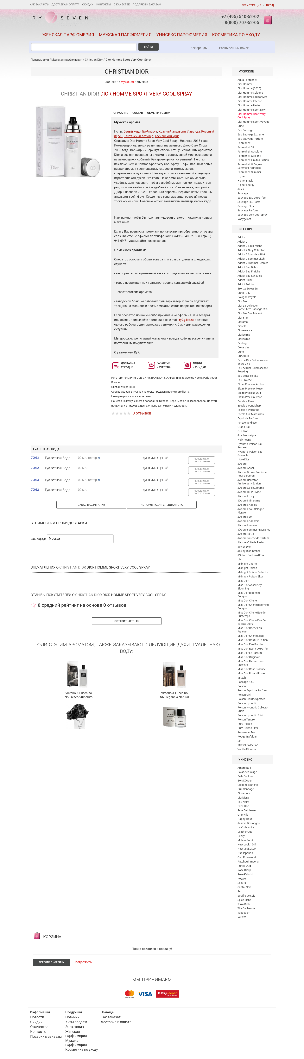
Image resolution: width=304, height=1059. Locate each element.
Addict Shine (245, 280)
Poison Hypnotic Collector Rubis (253, 709)
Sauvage (243, 193)
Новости (37, 1017)
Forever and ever (247, 422)
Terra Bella (244, 904)
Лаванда (193, 131)
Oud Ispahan (245, 853)
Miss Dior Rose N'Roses (251, 673)
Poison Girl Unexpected (251, 699)
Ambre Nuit (244, 767)
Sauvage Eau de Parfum (252, 197)
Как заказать (39, 4)
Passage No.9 (246, 681)
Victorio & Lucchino (78, 693)
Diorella (242, 326)
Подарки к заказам (147, 4)
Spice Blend (244, 899)
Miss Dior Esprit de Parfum (253, 648)
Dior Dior (243, 301)
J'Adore (242, 463)
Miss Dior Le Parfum (250, 652)
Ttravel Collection (248, 745)
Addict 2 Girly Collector (251, 250)
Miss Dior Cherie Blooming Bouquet (253, 606)
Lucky (241, 836)
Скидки (87, 4)
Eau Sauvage (245, 130)
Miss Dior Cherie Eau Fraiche (250, 629)
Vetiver (242, 917)
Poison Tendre (246, 719)
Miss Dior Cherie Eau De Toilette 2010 (252, 622)
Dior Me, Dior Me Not (250, 313)
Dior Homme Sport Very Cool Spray (128, 59)
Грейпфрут (149, 131)
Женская (111, 82)
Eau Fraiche (245, 380)
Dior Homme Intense (250, 101)
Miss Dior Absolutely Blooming (250, 586)
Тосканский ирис (167, 136)
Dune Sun (243, 356)
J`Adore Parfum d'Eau (251, 555)
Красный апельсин (172, 131)
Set (239, 740)
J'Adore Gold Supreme (251, 487)
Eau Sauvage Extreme (251, 134)
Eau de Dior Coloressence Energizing (253, 362)
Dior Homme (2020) (249, 88)
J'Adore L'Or (245, 516)
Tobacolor (244, 912)
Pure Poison (245, 723)
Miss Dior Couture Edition (253, 640)
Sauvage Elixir (246, 206)
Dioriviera (243, 797)
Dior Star (243, 317)
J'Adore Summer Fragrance (254, 529)
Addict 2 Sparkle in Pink (251, 254)
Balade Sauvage (247, 772)
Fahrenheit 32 (246, 147)
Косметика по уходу (236, 34)
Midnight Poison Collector (253, 572)
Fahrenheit (244, 143)
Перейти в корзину (51, 962)
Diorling (242, 343)
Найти (148, 46)
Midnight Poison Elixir (250, 576)
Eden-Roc (243, 806)
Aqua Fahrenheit (247, 79)
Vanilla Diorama (247, 749)
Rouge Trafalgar (247, 736)
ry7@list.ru (186, 320)
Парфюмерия (40, 59)
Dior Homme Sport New (252, 109)
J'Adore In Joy (246, 496)
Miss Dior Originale (249, 657)
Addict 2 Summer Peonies (253, 263)
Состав (137, 112)
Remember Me (246, 732)
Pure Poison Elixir (248, 728)
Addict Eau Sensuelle (250, 275)
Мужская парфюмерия (125, 34)
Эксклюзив (74, 1027)
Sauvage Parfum (248, 210)
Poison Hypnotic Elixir (250, 715)
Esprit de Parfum (248, 418)
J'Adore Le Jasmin (248, 521)
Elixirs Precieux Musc (250, 388)
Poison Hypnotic (247, 703)
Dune (241, 126)
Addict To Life (246, 284)
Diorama (243, 321)
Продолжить (82, 962)
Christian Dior (94, 59)
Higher (241, 176)
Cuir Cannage (246, 789)
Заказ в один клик (91, 504)
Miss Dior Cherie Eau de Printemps (251, 614)
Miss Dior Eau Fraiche (250, 644)
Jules (241, 189)
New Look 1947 (247, 844)
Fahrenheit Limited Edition (253, 160)
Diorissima (244, 334)
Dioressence (245, 330)
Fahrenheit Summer (249, 172)
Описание (120, 112)
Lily (240, 559)
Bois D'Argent (245, 780)
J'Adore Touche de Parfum (253, 538)
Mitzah (242, 677)
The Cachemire (246, 908)
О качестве (122, 4)
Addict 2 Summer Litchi (251, 258)
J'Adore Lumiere (247, 525)
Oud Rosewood (247, 857)
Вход (270, 5)
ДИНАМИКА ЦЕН (156, 458)
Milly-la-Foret (245, 840)
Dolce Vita (244, 347)
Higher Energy (246, 184)
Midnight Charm (247, 563)
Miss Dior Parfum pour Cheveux (251, 663)
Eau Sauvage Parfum (250, 138)
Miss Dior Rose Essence (252, 669)
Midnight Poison (247, 568)
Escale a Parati (246, 401)
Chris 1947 (244, 292)
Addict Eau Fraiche (249, 271)
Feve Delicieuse (247, 810)
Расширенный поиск (234, 48)
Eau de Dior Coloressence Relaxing (253, 369)
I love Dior (243, 459)
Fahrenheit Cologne (249, 155)
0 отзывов (142, 413)
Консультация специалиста (162, 504)
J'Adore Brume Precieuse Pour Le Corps (252, 474)
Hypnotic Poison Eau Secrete (250, 445)
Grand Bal (244, 426)
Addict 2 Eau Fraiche (250, 245)
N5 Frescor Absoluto (78, 697)
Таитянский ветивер (138, 136)
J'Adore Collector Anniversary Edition (249, 481)
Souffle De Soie (246, 895)
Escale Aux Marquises (251, 414)
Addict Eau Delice (248, 267)
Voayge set (244, 219)
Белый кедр (132, 131)
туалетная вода (46, 449)
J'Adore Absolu (246, 468)
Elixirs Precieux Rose (250, 397)
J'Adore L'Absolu (247, 504)
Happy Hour (245, 818)
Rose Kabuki (245, 874)
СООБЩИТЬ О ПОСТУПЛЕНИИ (202, 460)
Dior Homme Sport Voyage (253, 121)
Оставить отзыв (126, 621)
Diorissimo (244, 338)
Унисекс (142, 82)
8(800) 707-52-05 (242, 22)
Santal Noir (244, 887)
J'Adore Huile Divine (249, 492)
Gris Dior (243, 431)
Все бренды (199, 48)
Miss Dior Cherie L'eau (251, 635)
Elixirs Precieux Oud (249, 392)
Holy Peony (244, 439)
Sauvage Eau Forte (249, 201)
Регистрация (251, 5)
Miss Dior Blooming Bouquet (249, 594)
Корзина (267, 19)
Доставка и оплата (65, 4)
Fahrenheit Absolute (250, 151)
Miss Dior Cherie (247, 600)
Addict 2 (242, 241)
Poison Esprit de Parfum (252, 690)
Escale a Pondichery (250, 405)
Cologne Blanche (248, 784)
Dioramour (244, 793)
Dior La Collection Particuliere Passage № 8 (253, 307)
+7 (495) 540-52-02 (240, 16)
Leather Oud (245, 831)
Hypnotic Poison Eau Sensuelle (250, 453)
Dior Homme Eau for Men (253, 96)
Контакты (103, 4)
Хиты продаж (76, 1022)
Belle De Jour (245, 776)
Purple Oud (244, 865)
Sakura (242, 882)
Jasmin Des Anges (249, 823)
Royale (242, 878)
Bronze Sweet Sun (248, 288)
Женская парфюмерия (68, 34)
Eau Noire (243, 801)
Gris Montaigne (247, 435)
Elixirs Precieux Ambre (251, 384)
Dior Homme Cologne (250, 92)
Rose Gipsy (244, 870)
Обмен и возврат (159, 112)
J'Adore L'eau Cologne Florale (251, 511)
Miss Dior (243, 580)
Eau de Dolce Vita (248, 375)
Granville (243, 814)
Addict (241, 237)
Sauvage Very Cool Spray (253, 214)
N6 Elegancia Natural (174, 697)
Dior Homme (245, 84)
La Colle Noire (246, 827)
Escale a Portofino (248, 409)
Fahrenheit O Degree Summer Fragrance (250, 166)
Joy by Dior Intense (249, 550)
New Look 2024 (247, 848)
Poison (242, 686)
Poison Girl (244, 694)
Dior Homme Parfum (250, 105)
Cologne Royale (247, 297)
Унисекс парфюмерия (181, 34)
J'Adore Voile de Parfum (252, 542)
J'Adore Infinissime (249, 500)
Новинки (72, 1017)
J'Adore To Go (246, 533)
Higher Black (245, 180)
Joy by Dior (244, 546)
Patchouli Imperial (248, 861)
